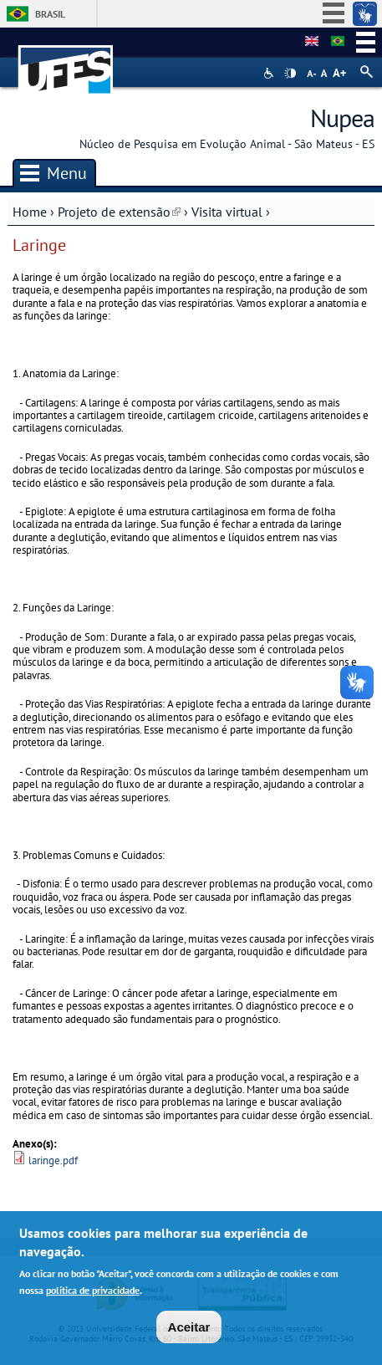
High (290, 73)
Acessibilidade (270, 73)
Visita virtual (226, 211)
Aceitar (189, 1329)
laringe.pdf (53, 1160)
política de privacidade (93, 1292)
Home (30, 211)
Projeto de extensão (119, 211)
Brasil (50, 14)
